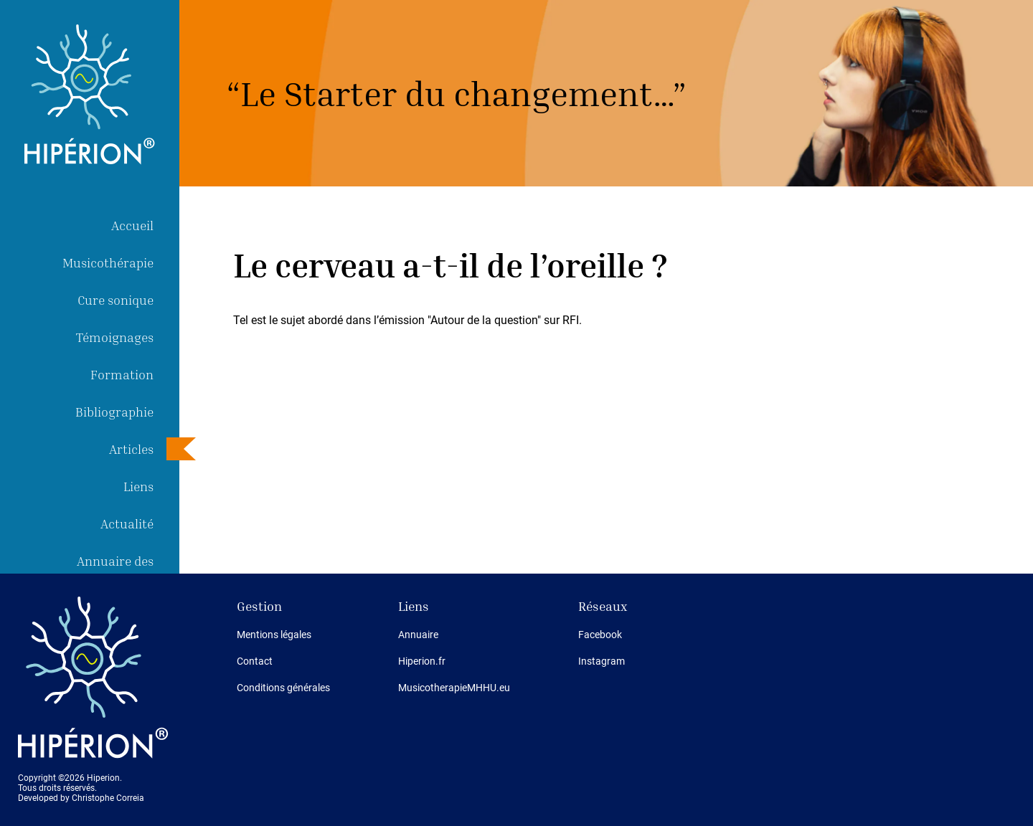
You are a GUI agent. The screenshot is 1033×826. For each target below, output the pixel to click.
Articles (131, 449)
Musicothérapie (108, 262)
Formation (122, 374)
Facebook (600, 634)
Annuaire (418, 634)
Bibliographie (114, 411)
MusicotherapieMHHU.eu (454, 687)
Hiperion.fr (421, 661)
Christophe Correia (108, 798)
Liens (138, 486)
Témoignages (115, 337)
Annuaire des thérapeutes (115, 572)
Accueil (132, 225)
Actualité (127, 523)
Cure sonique (115, 300)
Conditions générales (283, 687)
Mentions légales (274, 634)
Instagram (601, 661)
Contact (255, 661)
